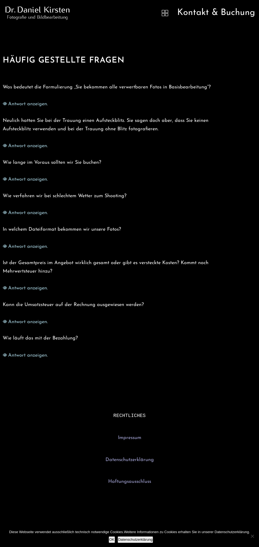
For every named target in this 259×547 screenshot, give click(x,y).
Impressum (129, 438)
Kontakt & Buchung (216, 12)
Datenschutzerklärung (129, 460)
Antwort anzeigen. (28, 104)
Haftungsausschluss (129, 482)
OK (111, 539)
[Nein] (252, 536)
